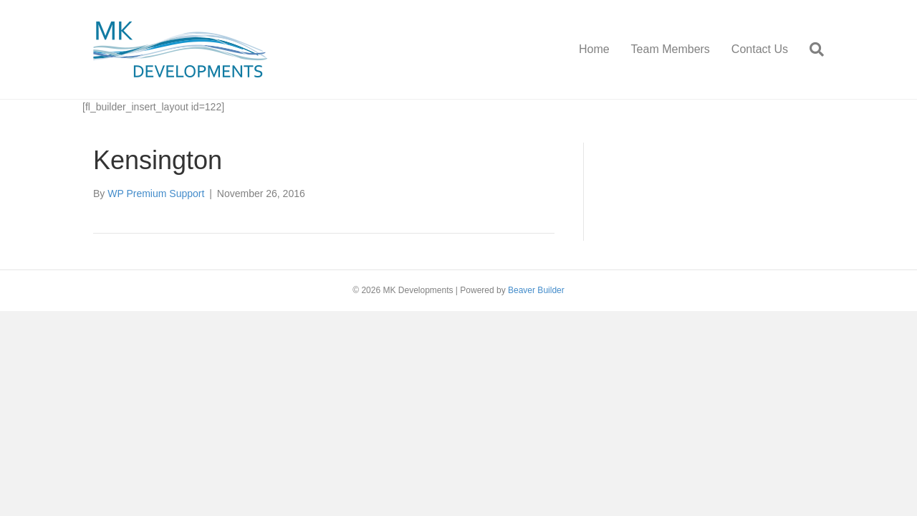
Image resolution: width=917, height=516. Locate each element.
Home (594, 49)
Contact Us (759, 49)
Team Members (670, 49)
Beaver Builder (536, 290)
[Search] (811, 49)
